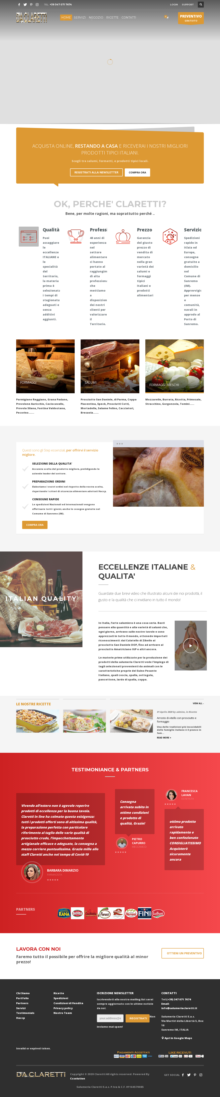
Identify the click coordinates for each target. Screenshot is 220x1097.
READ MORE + (164, 737)
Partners (22, 1003)
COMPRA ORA (137, 172)
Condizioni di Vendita (68, 1003)
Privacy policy (63, 1008)
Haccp (20, 1018)
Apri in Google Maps (176, 1038)
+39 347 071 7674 (61, 4)
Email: (165, 1004)
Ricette (59, 993)
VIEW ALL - (198, 703)
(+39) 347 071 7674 (178, 999)
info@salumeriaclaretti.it (179, 1008)
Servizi (21, 1008)
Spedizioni (61, 998)
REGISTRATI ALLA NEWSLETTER (96, 172)
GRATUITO (191, 19)
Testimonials (25, 1013)
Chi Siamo (23, 993)
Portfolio (22, 998)
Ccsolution (77, 1078)
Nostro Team (63, 1013)
